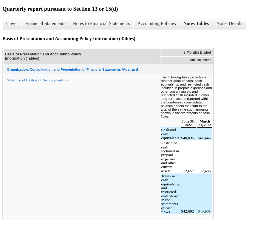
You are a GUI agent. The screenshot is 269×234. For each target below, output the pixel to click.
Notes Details (229, 23)
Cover (12, 23)
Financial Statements (45, 23)
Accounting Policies (156, 23)
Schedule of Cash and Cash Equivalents (37, 80)
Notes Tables (196, 23)
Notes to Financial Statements (101, 23)
